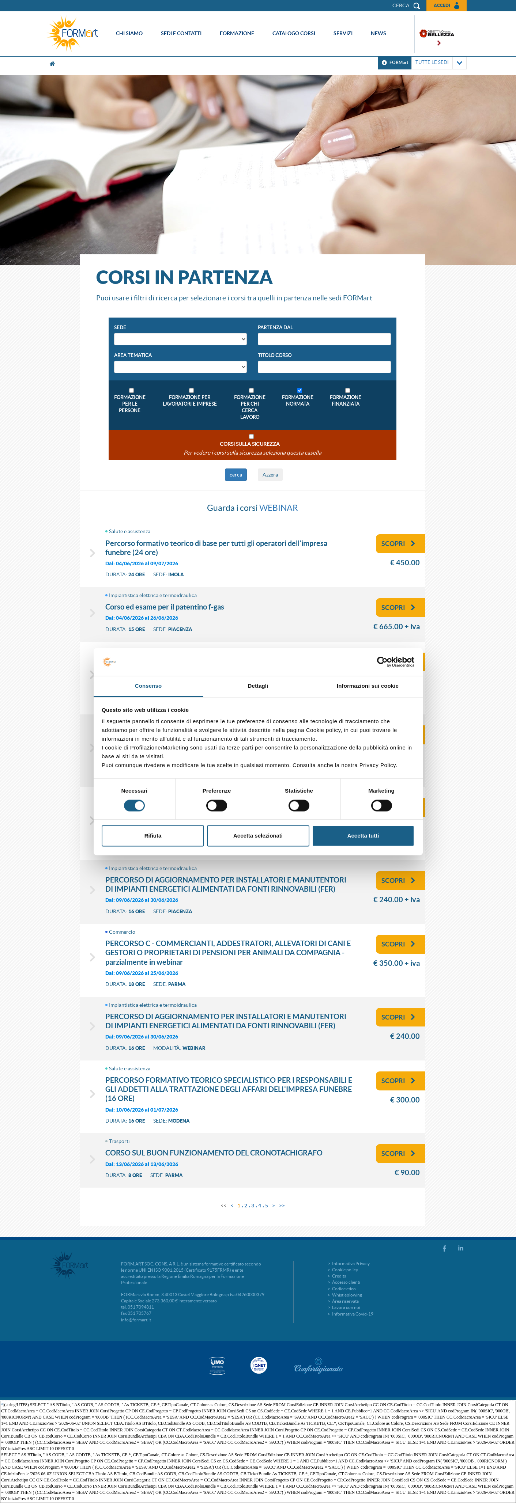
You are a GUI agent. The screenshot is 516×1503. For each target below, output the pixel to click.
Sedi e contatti (181, 33)
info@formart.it (136, 1319)
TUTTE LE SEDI (439, 63)
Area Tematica (133, 355)
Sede (120, 327)
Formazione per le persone (130, 404)
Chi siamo (129, 33)
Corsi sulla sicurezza (250, 444)
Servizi (343, 33)
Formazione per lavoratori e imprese (190, 401)
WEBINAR (278, 508)
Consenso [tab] (148, 686)
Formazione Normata (297, 401)
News (378, 33)
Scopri (398, 543)
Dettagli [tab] (258, 686)
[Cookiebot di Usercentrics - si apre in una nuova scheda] (382, 661)
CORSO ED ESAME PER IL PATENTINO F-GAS (164, 607)
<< (223, 1205)
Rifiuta (153, 836)
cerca (236, 475)
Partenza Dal (275, 327)
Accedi (442, 5)
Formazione (237, 33)
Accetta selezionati (258, 836)
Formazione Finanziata (345, 401)
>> (282, 1205)
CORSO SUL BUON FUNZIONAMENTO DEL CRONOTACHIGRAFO (214, 1153)
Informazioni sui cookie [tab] (368, 686)
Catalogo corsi (293, 33)
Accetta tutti (363, 836)
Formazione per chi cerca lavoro (249, 407)
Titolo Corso (274, 355)
